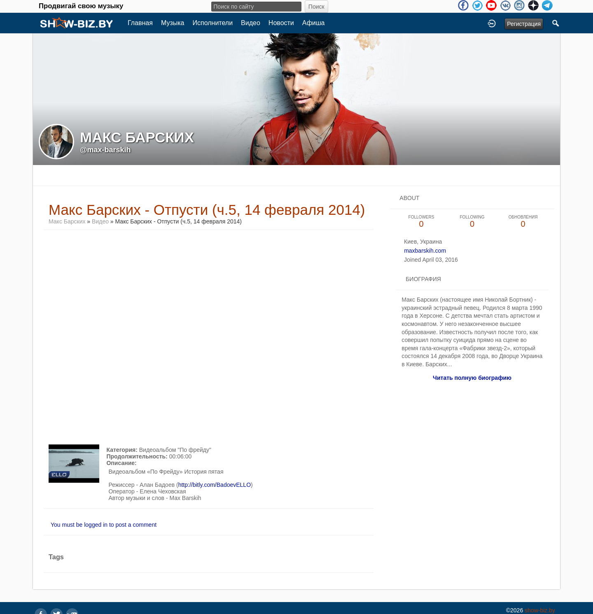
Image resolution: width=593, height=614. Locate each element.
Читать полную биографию (472, 377)
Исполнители (213, 22)
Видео (250, 22)
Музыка (172, 22)
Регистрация (524, 24)
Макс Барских (67, 221)
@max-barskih (105, 150)
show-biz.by (540, 610)
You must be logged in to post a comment (103, 524)
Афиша (313, 22)
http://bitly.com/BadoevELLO (214, 484)
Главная (140, 22)
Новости (281, 22)
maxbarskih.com (425, 250)
